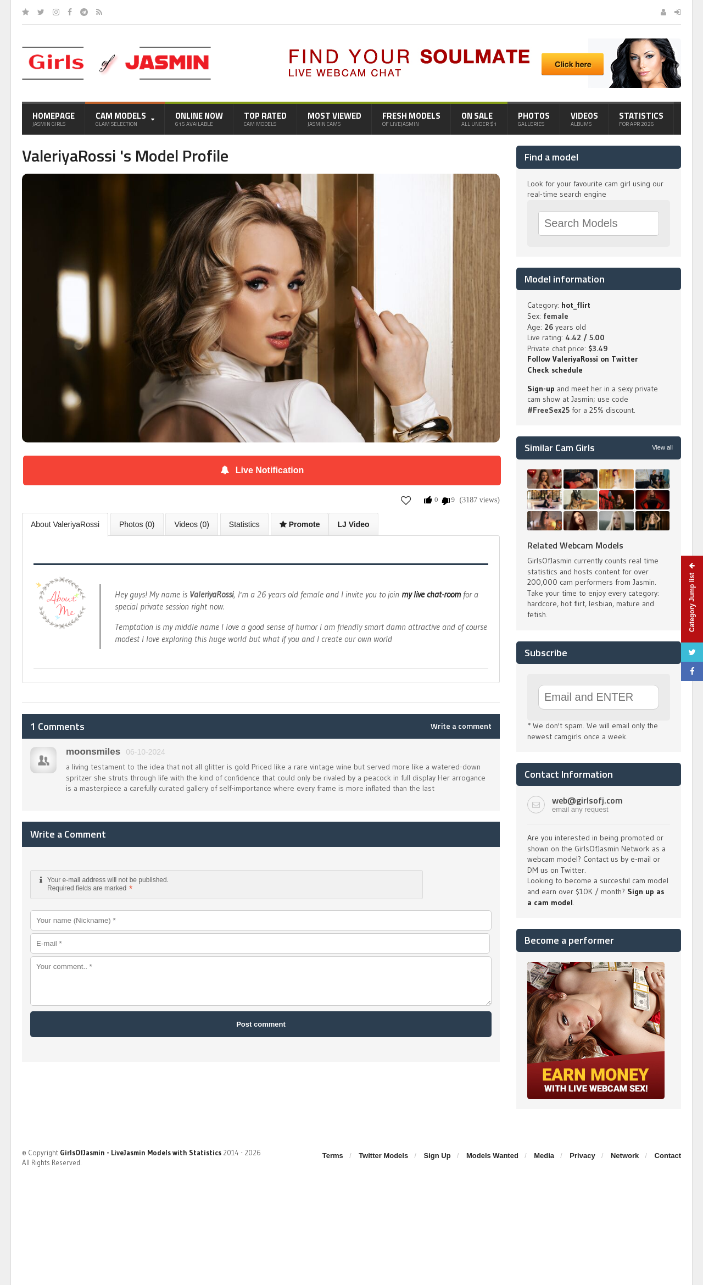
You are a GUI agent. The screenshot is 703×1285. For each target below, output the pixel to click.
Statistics (641, 118)
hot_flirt (575, 305)
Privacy (582, 1155)
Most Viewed (334, 118)
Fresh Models (411, 118)
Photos (534, 118)
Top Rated (265, 118)
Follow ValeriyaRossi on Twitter (582, 359)
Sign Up (437, 1155)
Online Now (199, 118)
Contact (668, 1155)
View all (662, 447)
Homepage (53, 118)
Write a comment (461, 726)
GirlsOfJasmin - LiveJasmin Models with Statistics (140, 1152)
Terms (332, 1155)
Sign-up (541, 389)
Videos (584, 118)
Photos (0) (137, 524)
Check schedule (555, 370)
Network (625, 1155)
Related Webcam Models (575, 545)
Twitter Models (383, 1155)
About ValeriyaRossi (65, 524)
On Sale (479, 118)
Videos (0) (191, 524)
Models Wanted (492, 1155)
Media (544, 1155)
